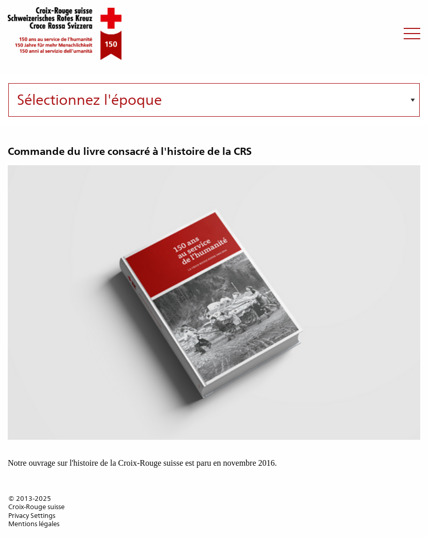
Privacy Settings (31, 515)
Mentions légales (33, 524)
